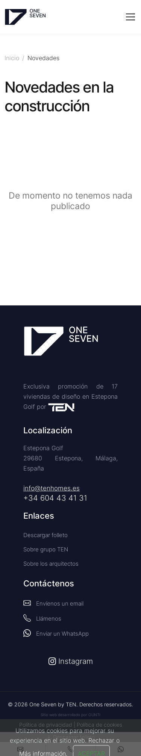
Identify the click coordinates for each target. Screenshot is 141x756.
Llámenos (42, 618)
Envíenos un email (53, 603)
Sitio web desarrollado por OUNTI (70, 714)
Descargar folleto (45, 535)
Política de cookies (99, 724)
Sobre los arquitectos (51, 563)
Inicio (12, 58)
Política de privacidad (45, 724)
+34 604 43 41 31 (55, 497)
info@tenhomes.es (51, 488)
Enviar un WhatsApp (56, 633)
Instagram (71, 661)
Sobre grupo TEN (45, 549)
